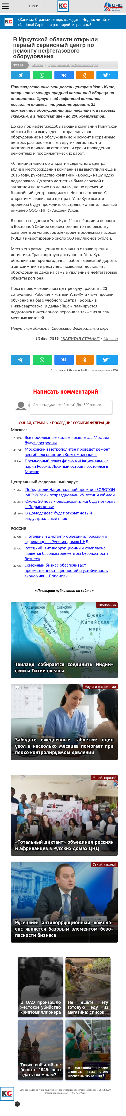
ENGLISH (35, 6)
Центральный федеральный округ (73, 65)
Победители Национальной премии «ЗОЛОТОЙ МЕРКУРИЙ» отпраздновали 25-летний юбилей (70, 492)
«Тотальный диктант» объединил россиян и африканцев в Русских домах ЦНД (66, 538)
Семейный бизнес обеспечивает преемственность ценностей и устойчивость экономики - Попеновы (66, 570)
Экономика (107, 605)
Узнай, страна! (104, 777)
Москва (37, 65)
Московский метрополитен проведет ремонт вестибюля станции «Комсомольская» (67, 451)
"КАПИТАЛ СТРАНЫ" (80, 338)
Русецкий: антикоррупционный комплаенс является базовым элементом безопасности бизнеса (66, 553)
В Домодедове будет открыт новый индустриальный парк (58, 515)
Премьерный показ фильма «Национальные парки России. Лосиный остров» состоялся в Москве (67, 466)
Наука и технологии (100, 686)
